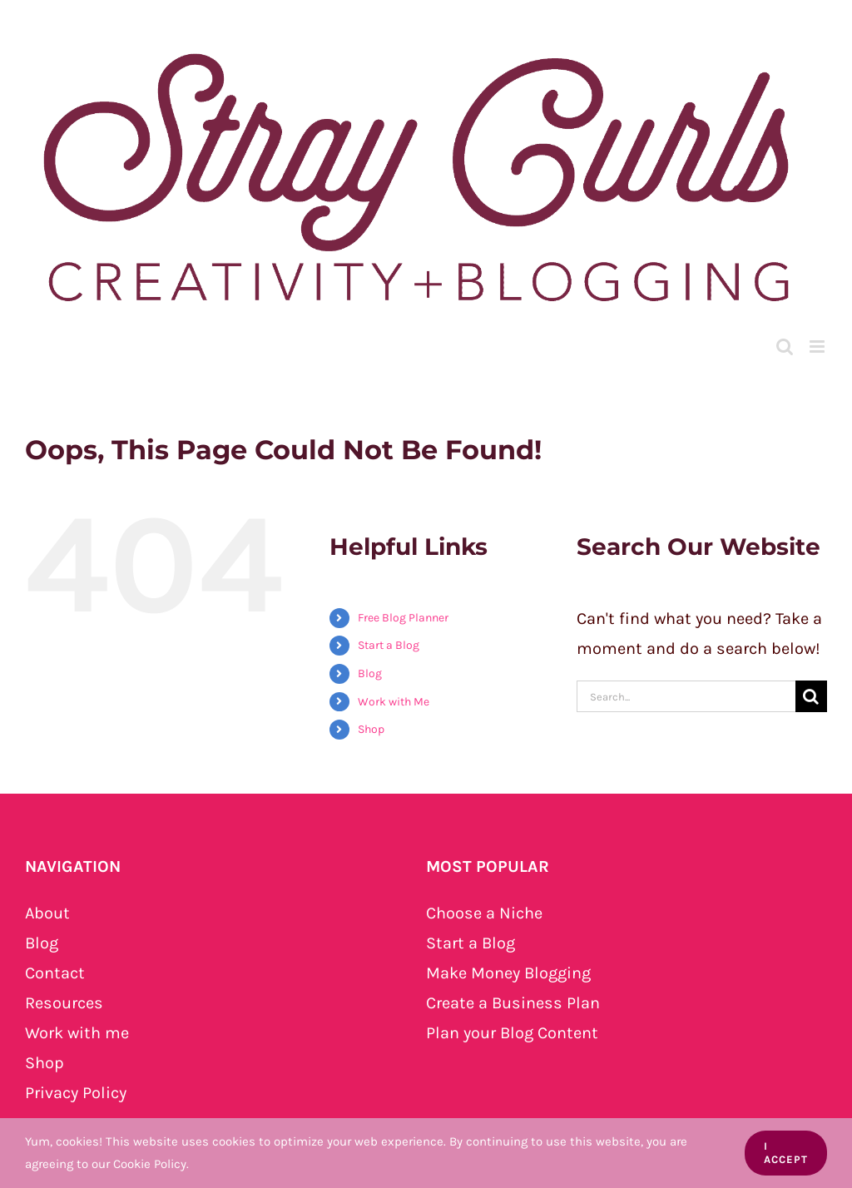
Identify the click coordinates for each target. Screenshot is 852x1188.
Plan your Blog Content (512, 1032)
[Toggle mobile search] (784, 346)
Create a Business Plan (513, 1002)
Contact (55, 973)
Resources (64, 1002)
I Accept (786, 1153)
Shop (371, 729)
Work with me (77, 1032)
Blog (370, 673)
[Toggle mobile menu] (818, 346)
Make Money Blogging (508, 973)
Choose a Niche (484, 913)
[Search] (811, 696)
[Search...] (686, 696)
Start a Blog (388, 645)
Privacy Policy (75, 1092)
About (47, 913)
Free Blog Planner (403, 618)
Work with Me (393, 702)
